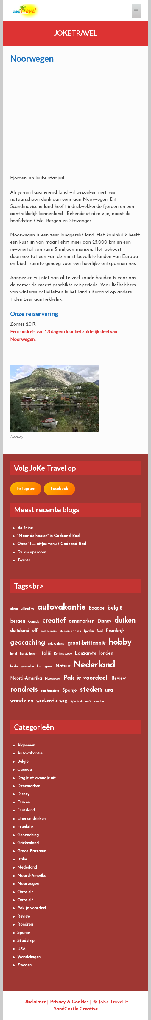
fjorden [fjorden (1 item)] (89, 631)
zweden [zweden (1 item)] (99, 701)
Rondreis (25, 924)
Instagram (25, 489)
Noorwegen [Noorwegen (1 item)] (52, 678)
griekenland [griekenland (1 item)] (56, 643)
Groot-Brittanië (31, 851)
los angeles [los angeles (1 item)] (44, 666)
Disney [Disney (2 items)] (104, 621)
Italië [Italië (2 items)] (45, 653)
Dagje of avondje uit (36, 778)
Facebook (59, 489)
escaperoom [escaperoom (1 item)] (49, 631)
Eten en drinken (31, 819)
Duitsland (26, 810)
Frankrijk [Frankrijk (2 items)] (115, 631)
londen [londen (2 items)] (106, 653)
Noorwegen (28, 884)
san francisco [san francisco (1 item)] (50, 691)
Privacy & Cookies (69, 1002)
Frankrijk (25, 827)
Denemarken (28, 786)
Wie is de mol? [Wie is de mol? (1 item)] (80, 701)
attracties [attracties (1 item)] (27, 608)
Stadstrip (26, 941)
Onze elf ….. (28, 892)
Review (23, 916)
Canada (24, 770)
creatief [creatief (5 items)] (54, 621)
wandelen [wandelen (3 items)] (21, 701)
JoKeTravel (75, 33)
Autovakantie (29, 753)
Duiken (23, 802)
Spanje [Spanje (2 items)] (69, 691)
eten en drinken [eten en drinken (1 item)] (70, 631)
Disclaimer (34, 1002)
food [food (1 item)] (100, 631)
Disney (23, 794)
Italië (22, 859)
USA (21, 949)
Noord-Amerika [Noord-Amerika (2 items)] (26, 678)
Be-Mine (25, 528)
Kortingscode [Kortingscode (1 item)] (63, 654)
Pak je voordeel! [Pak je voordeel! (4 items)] (85, 678)
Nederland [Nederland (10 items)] (94, 665)
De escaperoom (31, 552)
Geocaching (28, 835)
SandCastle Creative (76, 1009)
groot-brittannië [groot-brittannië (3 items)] (86, 643)
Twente (23, 560)
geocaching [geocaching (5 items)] (27, 643)
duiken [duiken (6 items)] (125, 620)
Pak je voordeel (31, 908)
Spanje (23, 933)
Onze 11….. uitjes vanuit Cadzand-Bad (51, 544)
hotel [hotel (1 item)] (13, 654)
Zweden (24, 965)
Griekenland (28, 843)
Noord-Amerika (31, 876)
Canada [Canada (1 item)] (33, 621)
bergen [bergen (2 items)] (17, 621)
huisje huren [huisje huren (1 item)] (28, 654)
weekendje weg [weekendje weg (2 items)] (51, 701)
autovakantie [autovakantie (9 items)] (61, 607)
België (23, 762)
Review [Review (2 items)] (118, 678)
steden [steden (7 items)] (91, 690)
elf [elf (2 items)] (35, 631)
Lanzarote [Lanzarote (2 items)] (85, 653)
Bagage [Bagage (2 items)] (97, 608)
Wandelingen (29, 957)
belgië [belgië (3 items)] (115, 608)
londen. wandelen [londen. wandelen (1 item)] (22, 666)
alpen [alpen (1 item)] (14, 608)
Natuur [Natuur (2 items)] (62, 666)
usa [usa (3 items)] (109, 690)
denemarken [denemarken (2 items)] (81, 621)
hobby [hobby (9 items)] (120, 642)
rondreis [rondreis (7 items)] (24, 690)
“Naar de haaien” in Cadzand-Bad (48, 536)
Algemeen (26, 745)
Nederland (27, 867)
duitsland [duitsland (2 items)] (19, 631)
